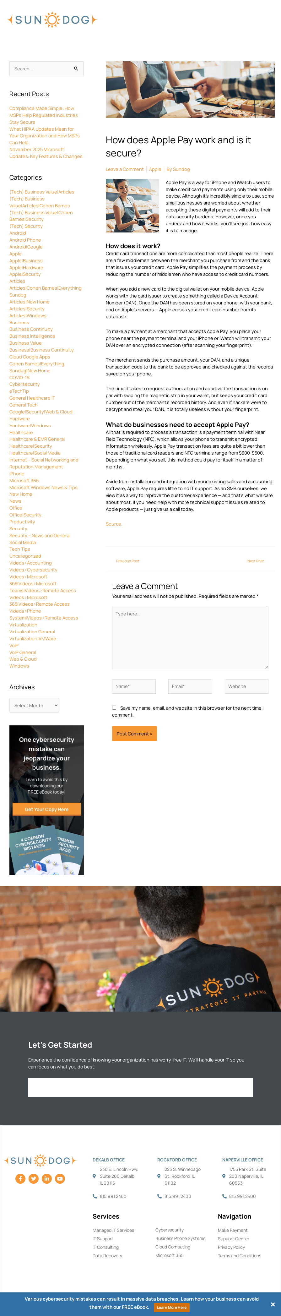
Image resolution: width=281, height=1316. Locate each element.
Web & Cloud (23, 659)
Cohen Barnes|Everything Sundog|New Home (36, 367)
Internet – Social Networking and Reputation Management (43, 463)
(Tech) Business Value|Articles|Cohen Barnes (39, 202)
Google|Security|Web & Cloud (41, 411)
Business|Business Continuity (41, 350)
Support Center (233, 1239)
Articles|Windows (27, 315)
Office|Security (25, 514)
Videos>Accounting (30, 563)
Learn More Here (171, 1307)
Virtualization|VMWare (32, 638)
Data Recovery (107, 1256)
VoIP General (22, 652)
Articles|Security (27, 308)
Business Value (25, 343)
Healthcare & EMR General (37, 439)
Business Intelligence (32, 336)
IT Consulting (106, 1247)
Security (18, 528)
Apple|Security (25, 274)
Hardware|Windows (30, 425)
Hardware (19, 418)
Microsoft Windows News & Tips (43, 487)
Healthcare (21, 432)
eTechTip (19, 391)
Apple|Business (26, 260)
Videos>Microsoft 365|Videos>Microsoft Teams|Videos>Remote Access (42, 583)
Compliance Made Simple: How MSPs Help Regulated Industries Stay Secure (43, 115)
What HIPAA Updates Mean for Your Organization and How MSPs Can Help (44, 136)
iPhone (16, 473)
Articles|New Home (29, 301)
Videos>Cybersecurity (33, 569)
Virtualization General (32, 631)
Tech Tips (19, 549)
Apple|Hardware (26, 267)
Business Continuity (31, 329)
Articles (17, 281)
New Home (20, 494)
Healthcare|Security (30, 446)
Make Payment (233, 1230)
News (15, 501)
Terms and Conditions (239, 1256)
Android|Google (26, 246)
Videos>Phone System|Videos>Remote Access (43, 614)
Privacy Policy (231, 1247)
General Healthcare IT (32, 398)
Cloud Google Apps (29, 356)
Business (19, 322)
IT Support (103, 1239)
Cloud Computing (172, 1247)
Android (17, 233)
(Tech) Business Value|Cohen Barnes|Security (41, 215)
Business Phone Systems (180, 1238)
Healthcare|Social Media (35, 453)
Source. (114, 524)
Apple (15, 253)
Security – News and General (39, 535)
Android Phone (25, 240)
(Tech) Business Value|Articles (41, 191)
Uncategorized (25, 556)
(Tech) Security (26, 226)
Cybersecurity (24, 384)
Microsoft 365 (24, 480)
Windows (19, 666)
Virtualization (23, 624)
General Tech (23, 404)
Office (15, 508)
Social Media (22, 542)
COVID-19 (19, 377)
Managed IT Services (113, 1230)
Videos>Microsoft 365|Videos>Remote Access (39, 600)
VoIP (14, 645)
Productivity (22, 521)
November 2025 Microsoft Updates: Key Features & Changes (46, 152)
